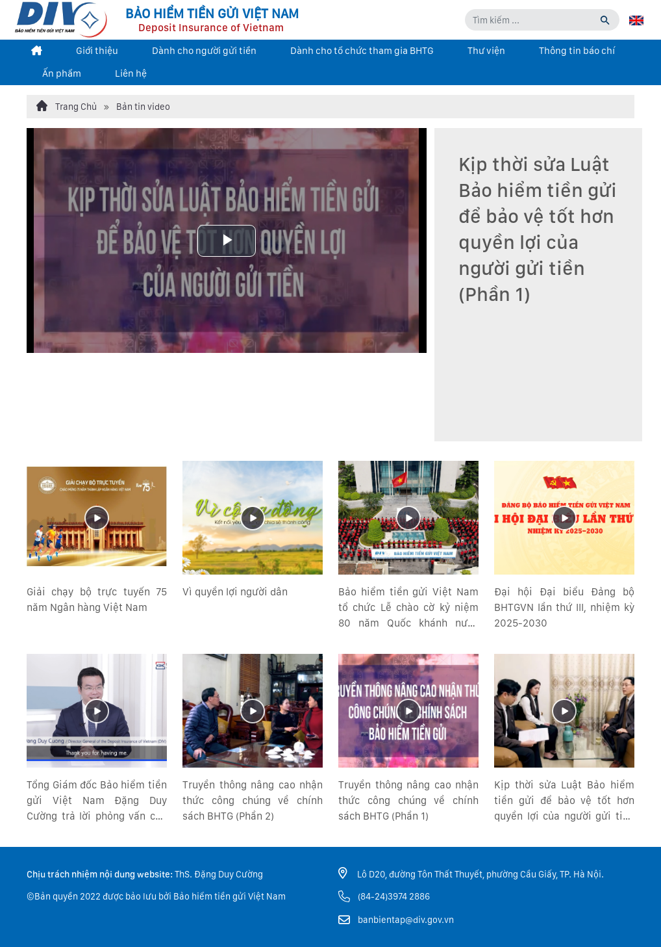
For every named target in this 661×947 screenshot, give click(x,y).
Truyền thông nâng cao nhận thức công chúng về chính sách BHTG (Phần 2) (252, 800)
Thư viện (486, 51)
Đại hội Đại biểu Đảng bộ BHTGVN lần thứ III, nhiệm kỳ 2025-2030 (564, 607)
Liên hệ (131, 73)
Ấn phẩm (61, 73)
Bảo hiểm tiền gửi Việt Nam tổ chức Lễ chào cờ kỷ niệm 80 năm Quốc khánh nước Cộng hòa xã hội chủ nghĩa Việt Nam (408, 608)
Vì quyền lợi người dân (235, 592)
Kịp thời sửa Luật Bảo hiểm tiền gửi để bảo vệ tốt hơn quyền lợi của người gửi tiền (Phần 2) (564, 801)
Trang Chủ (66, 106)
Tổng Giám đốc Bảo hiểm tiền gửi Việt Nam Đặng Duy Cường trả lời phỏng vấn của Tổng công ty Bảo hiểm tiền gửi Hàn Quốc (97, 801)
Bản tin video (143, 106)
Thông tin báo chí (577, 51)
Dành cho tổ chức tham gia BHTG (362, 51)
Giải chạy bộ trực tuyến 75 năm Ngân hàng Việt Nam (97, 600)
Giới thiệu (97, 51)
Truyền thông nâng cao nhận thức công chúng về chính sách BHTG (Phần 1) (408, 800)
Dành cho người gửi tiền (204, 51)
